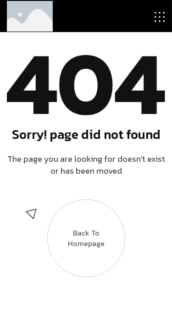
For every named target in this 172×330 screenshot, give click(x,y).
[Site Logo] (30, 15)
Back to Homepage (86, 239)
